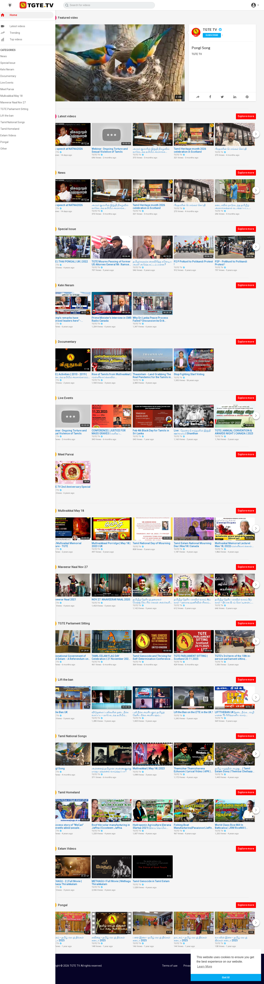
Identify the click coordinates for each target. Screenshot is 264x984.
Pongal (8, 142)
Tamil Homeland (13, 129)
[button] (254, 5)
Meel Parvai (11, 90)
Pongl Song (201, 47)
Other (7, 149)
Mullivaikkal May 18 (15, 96)
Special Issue (11, 63)
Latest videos (16, 27)
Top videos (15, 40)
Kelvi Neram (11, 70)
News (7, 57)
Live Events (10, 83)
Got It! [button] (226, 977)
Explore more (247, 116)
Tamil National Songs (16, 123)
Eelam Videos (12, 136)
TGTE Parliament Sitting (18, 109)
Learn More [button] (204, 966)
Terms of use (170, 965)
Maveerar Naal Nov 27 (17, 103)
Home (12, 16)
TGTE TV (213, 29)
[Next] (256, 134)
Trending (14, 33)
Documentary (12, 76)
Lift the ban (11, 116)
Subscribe (212, 35)
